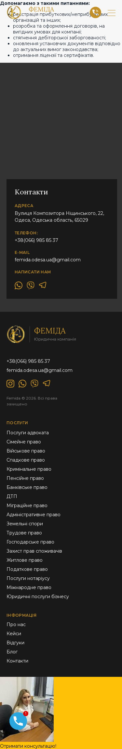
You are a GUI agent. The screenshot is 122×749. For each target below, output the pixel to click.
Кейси (14, 634)
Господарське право (30, 542)
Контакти (17, 661)
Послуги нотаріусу (28, 578)
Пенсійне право (25, 478)
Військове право (26, 451)
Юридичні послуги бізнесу (38, 596)
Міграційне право (27, 505)
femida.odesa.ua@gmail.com (48, 260)
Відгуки (15, 643)
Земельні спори (25, 524)
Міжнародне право (29, 587)
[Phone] (18, 723)
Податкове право (27, 569)
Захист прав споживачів (34, 551)
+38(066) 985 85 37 (36, 240)
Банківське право (27, 487)
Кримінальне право (29, 469)
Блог (12, 652)
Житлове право (25, 560)
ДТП (12, 496)
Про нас (16, 624)
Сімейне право (24, 442)
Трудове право (24, 533)
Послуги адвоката (28, 433)
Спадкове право (26, 460)
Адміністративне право (34, 515)
